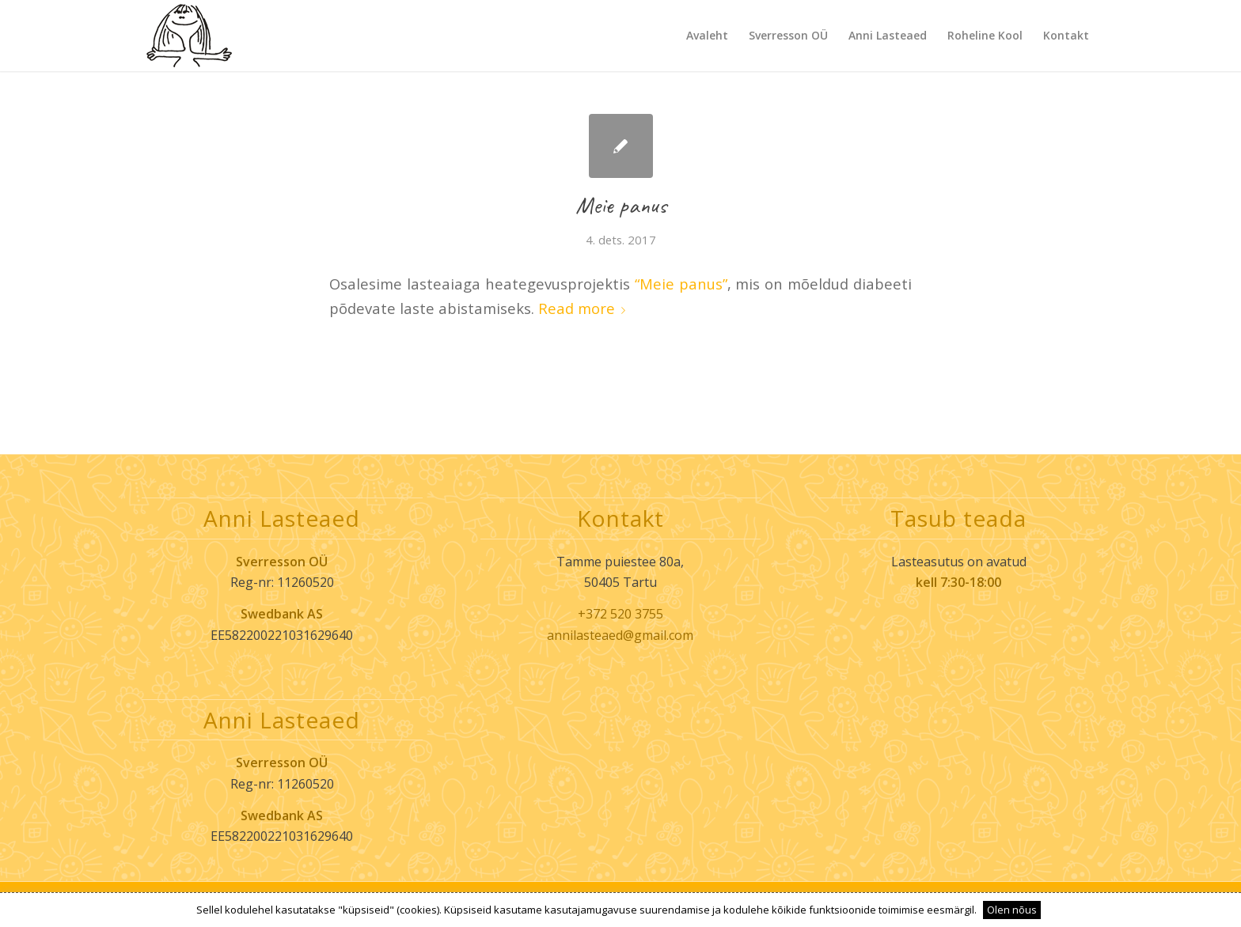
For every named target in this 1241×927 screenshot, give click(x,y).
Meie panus (620, 205)
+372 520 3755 (620, 613)
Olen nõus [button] (1012, 909)
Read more (585, 308)
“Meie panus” (681, 283)
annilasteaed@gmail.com (620, 635)
